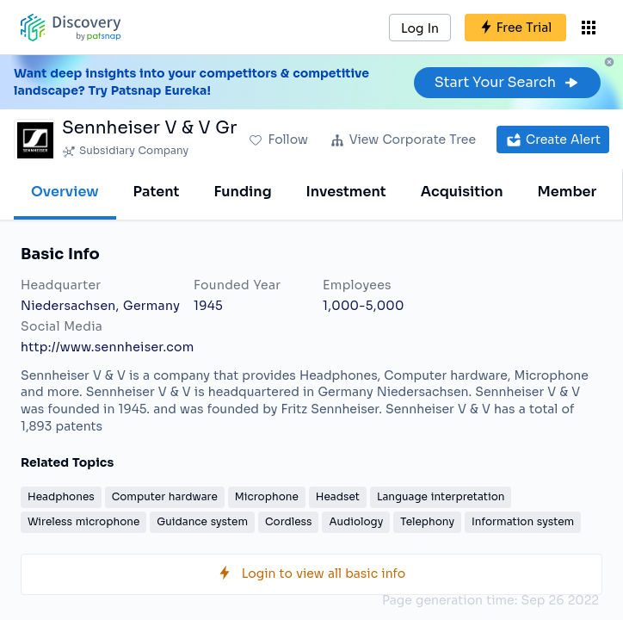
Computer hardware (165, 496)
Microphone (267, 496)
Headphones (61, 496)
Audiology (356, 521)
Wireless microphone (83, 521)
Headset (338, 496)
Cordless (288, 521)
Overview (65, 192)
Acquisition (462, 192)
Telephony (427, 521)
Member (567, 192)
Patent (156, 192)
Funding (242, 192)
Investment (346, 192)
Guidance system (202, 521)
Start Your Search (507, 82)
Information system (523, 521)
